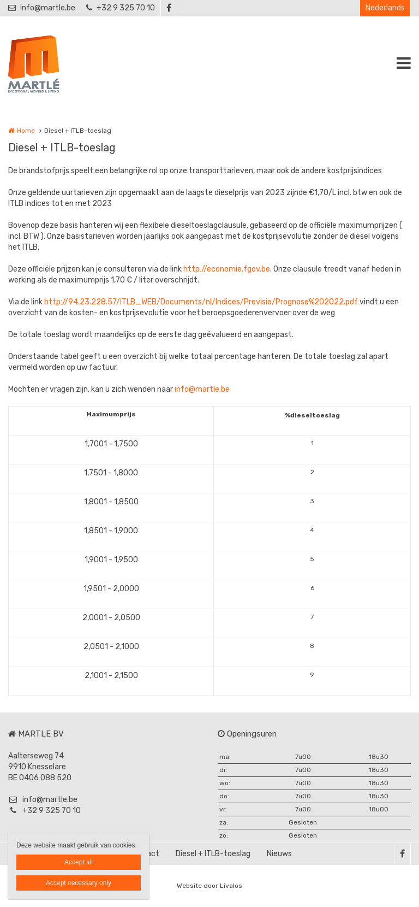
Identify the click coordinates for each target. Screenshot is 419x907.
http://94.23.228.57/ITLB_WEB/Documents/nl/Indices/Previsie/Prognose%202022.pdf (201, 302)
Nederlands (385, 8)
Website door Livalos (209, 886)
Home (26, 130)
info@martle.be (41, 8)
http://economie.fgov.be (226, 269)
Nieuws (279, 853)
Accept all (78, 862)
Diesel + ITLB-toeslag (213, 853)
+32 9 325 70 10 (120, 8)
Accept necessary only (78, 883)
